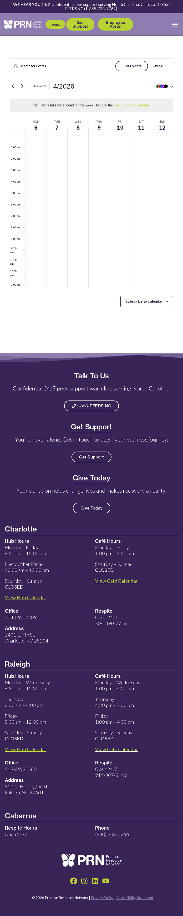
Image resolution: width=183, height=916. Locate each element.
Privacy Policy (102, 897)
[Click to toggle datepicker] (66, 86)
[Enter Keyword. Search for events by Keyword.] (62, 66)
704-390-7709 (21, 617)
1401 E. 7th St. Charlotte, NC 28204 (26, 637)
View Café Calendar (116, 749)
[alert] (91, 105)
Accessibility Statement (134, 897)
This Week (39, 86)
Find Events (132, 66)
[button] (175, 24)
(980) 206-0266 (112, 834)
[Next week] (22, 86)
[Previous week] (13, 86)
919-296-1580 (21, 769)
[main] (91, 194)
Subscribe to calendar (144, 301)
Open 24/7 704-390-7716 (111, 620)
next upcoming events (131, 105)
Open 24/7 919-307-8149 (111, 772)
